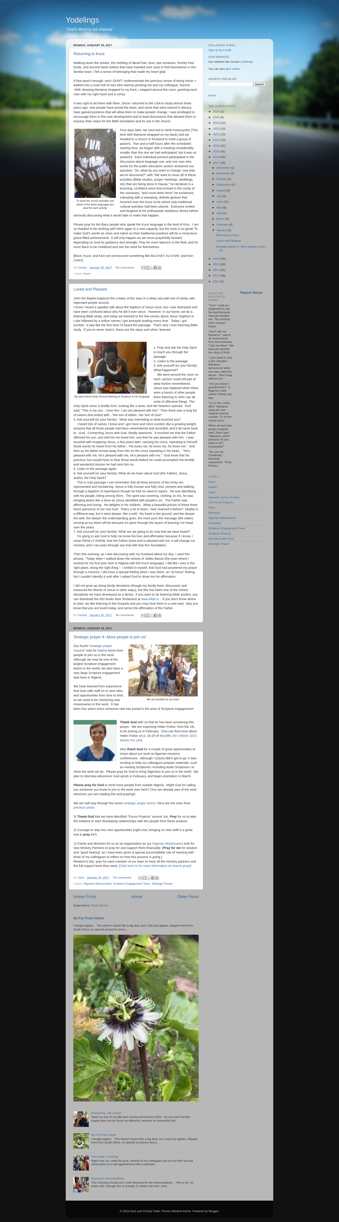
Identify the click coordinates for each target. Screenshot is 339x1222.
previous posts (84, 807)
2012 (216, 281)
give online (233, 68)
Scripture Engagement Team (131, 883)
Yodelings (82, 20)
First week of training (104, 1156)
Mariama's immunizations (107, 1178)
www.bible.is (150, 599)
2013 (216, 275)
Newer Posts (84, 896)
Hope (211, 492)
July (219, 196)
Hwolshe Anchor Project (223, 497)
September (224, 184)
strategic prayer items (139, 803)
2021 (216, 139)
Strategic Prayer (162, 883)
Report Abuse (251, 292)
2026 (216, 111)
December (223, 167)
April (219, 213)
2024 (216, 122)
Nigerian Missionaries (167, 843)
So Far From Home (88, 918)
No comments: (125, 267)
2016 (216, 258)
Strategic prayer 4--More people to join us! (110, 637)
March (220, 218)
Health (212, 487)
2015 (216, 264)
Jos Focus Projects (220, 502)
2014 (216, 270)
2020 (216, 145)
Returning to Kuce (89, 54)
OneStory (214, 523)
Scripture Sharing (219, 533)
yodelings (247, 61)
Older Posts (188, 896)
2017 (216, 162)
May (219, 207)
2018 (216, 157)
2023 (216, 128)
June (220, 201)
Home (136, 896)
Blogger (214, 1211)
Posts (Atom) (99, 905)
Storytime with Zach (221, 538)
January (222, 230)
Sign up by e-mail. (220, 50)
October (222, 179)
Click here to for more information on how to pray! (155, 866)
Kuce (87, 273)
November (223, 173)
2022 (216, 134)
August (221, 190)
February (222, 224)
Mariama (214, 512)
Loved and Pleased (90, 289)
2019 (216, 151)
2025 (216, 117)
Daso (211, 481)
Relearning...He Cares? (106, 1113)
